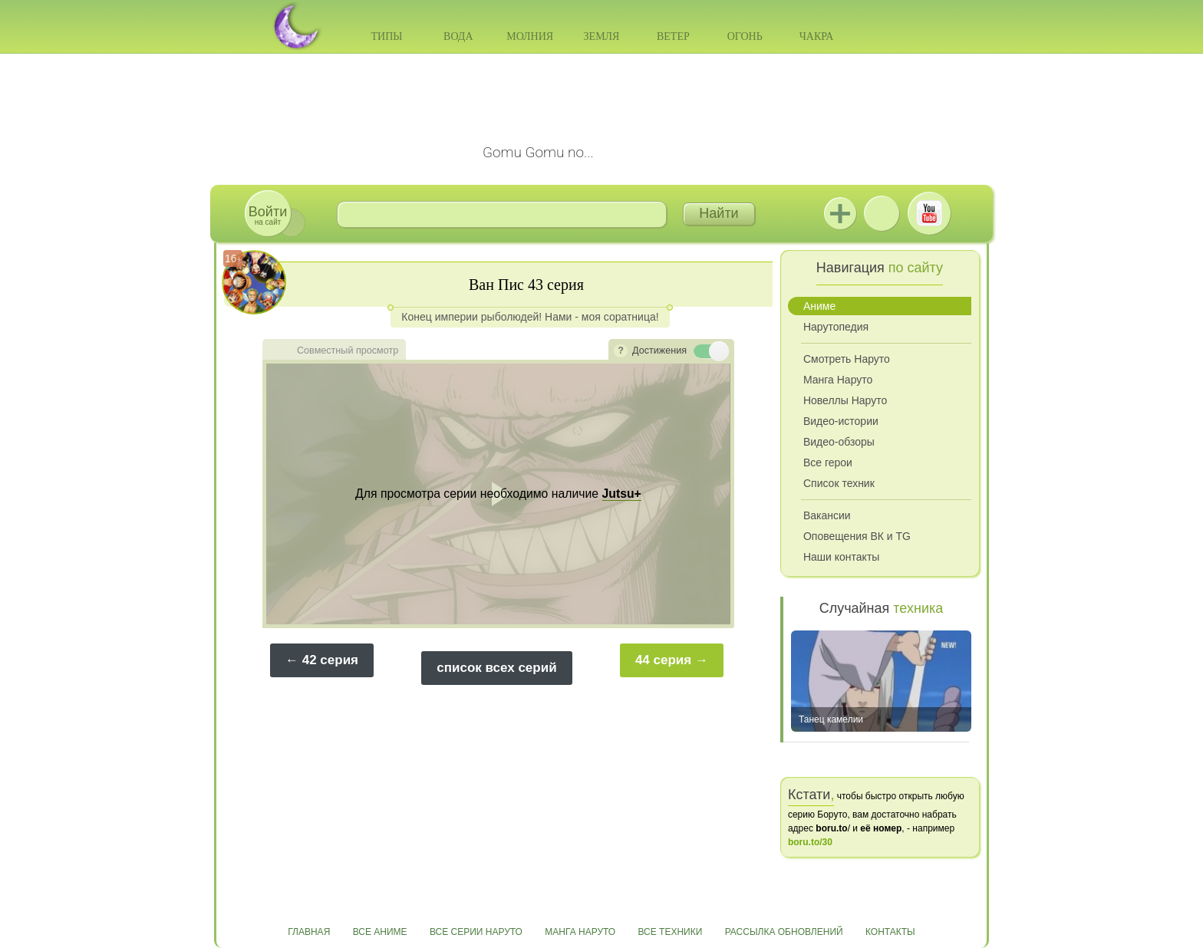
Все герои (827, 462)
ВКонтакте (881, 213)
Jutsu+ (840, 213)
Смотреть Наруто (846, 359)
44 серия (663, 660)
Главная (309, 932)
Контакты (890, 932)
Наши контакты (841, 557)
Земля (602, 36)
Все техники (670, 932)
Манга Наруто (837, 380)
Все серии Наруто (476, 932)
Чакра (816, 36)
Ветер (673, 36)
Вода (458, 36)
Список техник (839, 483)
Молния (529, 36)
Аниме (819, 306)
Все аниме (380, 932)
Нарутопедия (835, 327)
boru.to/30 (810, 842)
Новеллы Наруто (845, 400)
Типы (386, 36)
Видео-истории (840, 421)
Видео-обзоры (839, 442)
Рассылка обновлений (784, 932)
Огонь (745, 36)
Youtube (929, 213)
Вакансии (827, 515)
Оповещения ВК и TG (857, 536)
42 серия (330, 660)
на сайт (268, 215)
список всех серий (496, 667)
